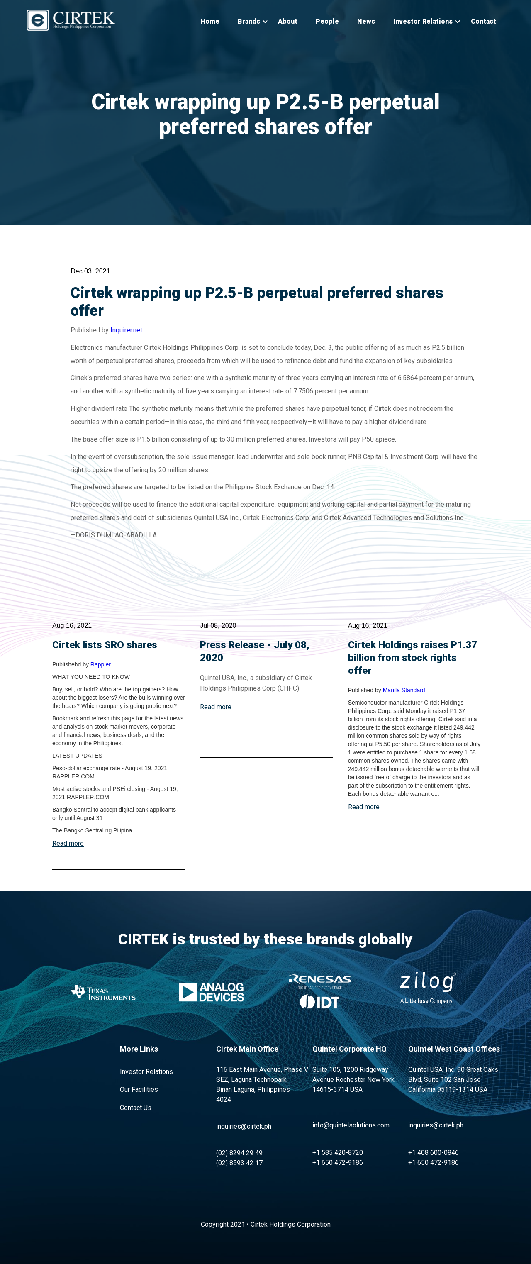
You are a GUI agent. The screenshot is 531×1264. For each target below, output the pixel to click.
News (366, 21)
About (287, 21)
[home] (71, 20)
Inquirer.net (126, 330)
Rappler (100, 664)
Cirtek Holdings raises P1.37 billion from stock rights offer (412, 657)
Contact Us (135, 1108)
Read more (68, 843)
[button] (248, 22)
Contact (483, 21)
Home (209, 21)
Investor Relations (146, 1072)
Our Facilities (139, 1089)
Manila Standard (404, 690)
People (327, 21)
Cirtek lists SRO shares (104, 645)
